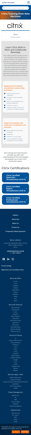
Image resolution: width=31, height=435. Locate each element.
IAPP (15, 417)
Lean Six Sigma (15, 402)
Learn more (19, 428)
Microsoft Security (15, 320)
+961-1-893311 (16, 253)
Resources (15, 219)
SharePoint (15, 323)
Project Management (15, 406)
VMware (15, 370)
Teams (15, 296)
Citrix (15, 349)
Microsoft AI (15, 310)
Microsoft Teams (15, 327)
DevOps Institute (15, 358)
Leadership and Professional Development (15, 382)
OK (16, 431)
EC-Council (15, 415)
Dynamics (15, 314)
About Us (15, 223)
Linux (15, 362)
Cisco (15, 347)
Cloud (15, 351)
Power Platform (15, 316)
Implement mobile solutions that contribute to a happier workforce (15, 108)
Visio (15, 298)
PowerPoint (15, 290)
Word (15, 301)
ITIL (16, 397)
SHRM (15, 388)
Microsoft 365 (15, 308)
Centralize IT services (12, 105)
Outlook (15, 288)
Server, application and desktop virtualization (15, 131)
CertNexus (15, 345)
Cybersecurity (15, 413)
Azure (15, 312)
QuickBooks (15, 384)
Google (15, 360)
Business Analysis (15, 380)
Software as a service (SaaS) (14, 136)
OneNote (15, 286)
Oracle (15, 364)
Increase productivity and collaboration (13, 94)
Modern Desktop (16, 329)
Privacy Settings (6, 266)
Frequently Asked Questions (16, 231)
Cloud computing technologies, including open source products (15, 139)
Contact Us (15, 227)
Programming (15, 366)
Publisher (15, 294)
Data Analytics (15, 355)
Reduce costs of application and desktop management (15, 102)
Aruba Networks (15, 343)
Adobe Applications (15, 377)
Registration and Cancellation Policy (12, 270)
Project (15, 292)
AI (15, 338)
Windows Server (15, 331)
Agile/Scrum (15, 395)
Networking (10, 134)
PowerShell (15, 318)
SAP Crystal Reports (15, 386)
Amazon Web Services (15, 340)
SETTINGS (25, 431)
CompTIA (15, 353)
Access (15, 281)
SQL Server (15, 325)
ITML (15, 400)
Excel (15, 283)
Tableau (15, 368)
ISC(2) (15, 422)
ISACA (15, 419)
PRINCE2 (15, 404)
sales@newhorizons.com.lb (15, 251)
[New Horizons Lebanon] (3, 2)
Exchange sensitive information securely (15, 98)
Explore (15, 215)
